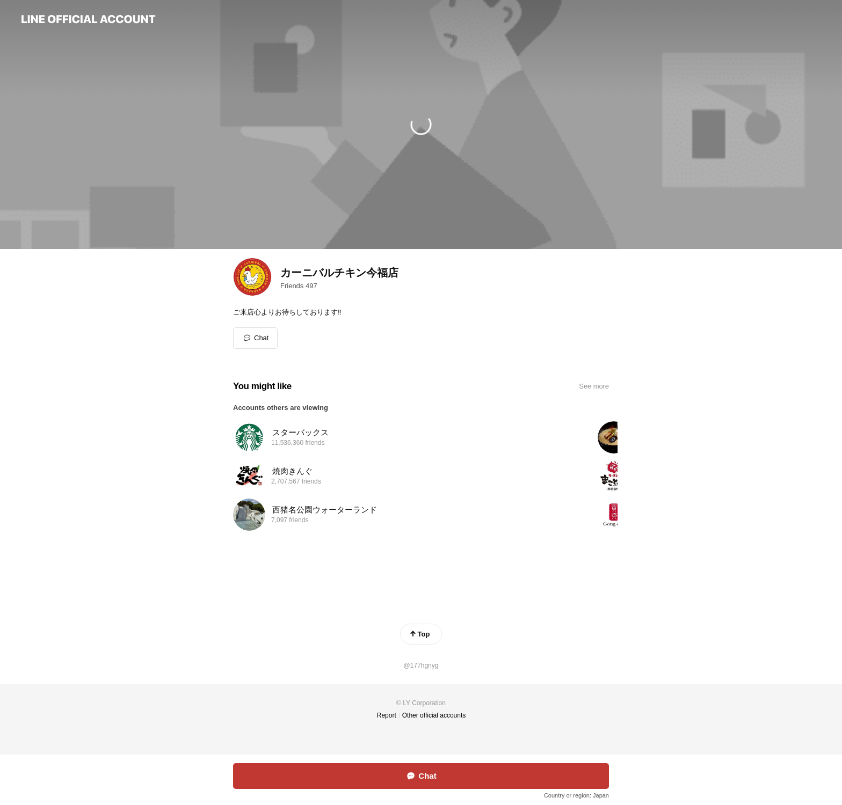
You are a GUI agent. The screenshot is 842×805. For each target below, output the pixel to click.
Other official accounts (434, 715)
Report (386, 715)
